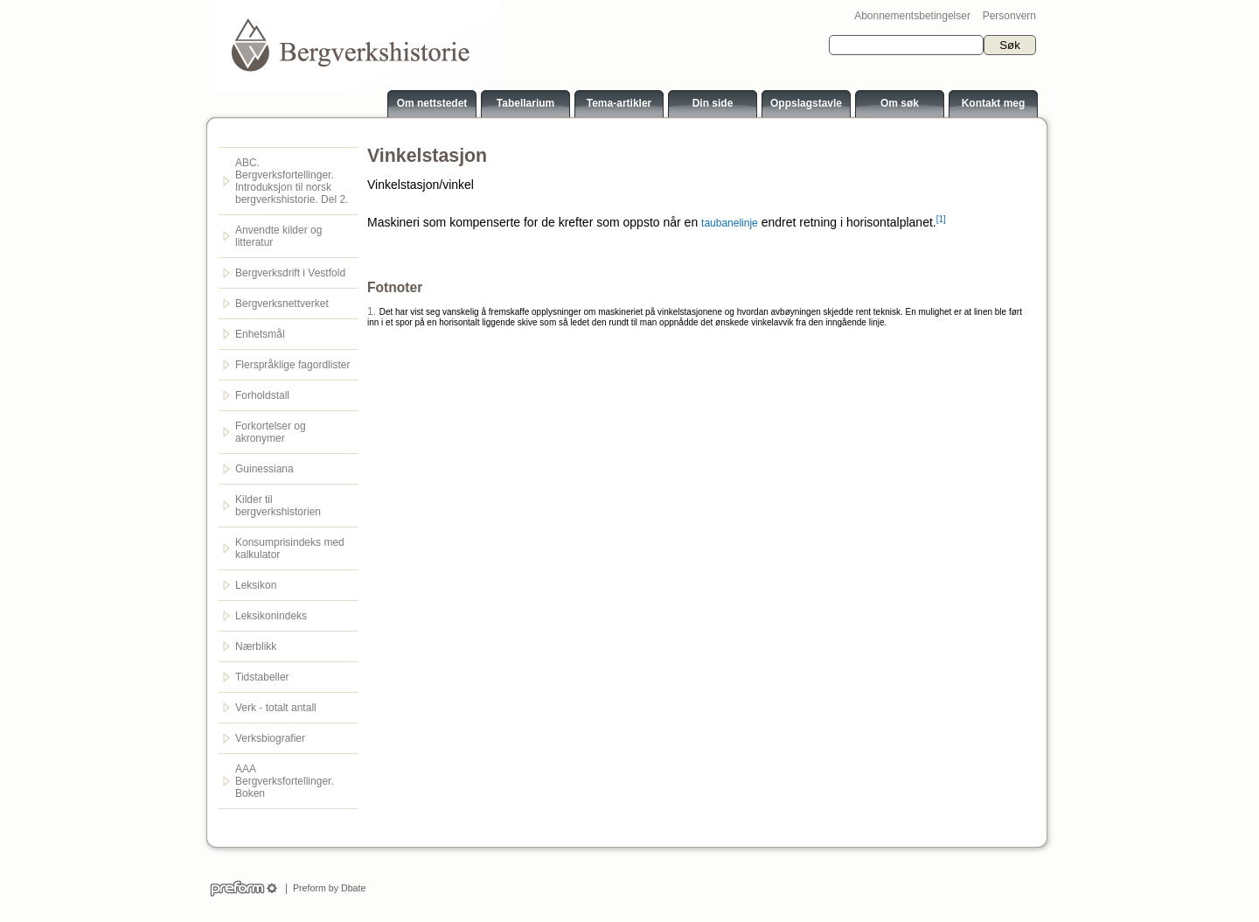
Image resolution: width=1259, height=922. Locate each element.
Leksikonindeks (271, 616)
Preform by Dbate (326, 888)
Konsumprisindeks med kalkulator (289, 548)
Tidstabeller (262, 677)
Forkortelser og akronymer (270, 432)
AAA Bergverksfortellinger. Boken (284, 781)
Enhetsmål (260, 334)
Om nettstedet (432, 103)
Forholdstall (262, 395)
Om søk (899, 103)
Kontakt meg (994, 103)
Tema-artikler (619, 103)
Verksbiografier (270, 738)
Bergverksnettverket (282, 303)
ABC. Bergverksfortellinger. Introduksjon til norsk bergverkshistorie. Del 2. (291, 181)
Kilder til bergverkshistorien (278, 505)
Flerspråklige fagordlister (292, 365)
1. (371, 311)
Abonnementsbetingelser (912, 16)
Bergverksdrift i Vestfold (290, 273)
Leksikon (255, 585)
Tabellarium (525, 103)
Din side (713, 103)
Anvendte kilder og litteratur (278, 236)
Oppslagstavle (806, 103)
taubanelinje (729, 223)
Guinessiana (264, 469)
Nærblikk (255, 646)
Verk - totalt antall (275, 708)
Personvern (1009, 16)
